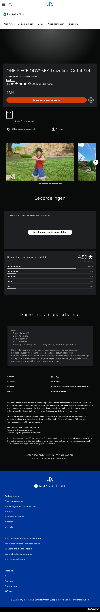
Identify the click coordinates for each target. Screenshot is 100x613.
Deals (40, 23)
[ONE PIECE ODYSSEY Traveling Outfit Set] (40, 162)
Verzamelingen (25, 23)
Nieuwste (8, 23)
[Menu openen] (3, 4)
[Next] (95, 162)
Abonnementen (56, 23)
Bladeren (73, 23)
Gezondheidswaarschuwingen (20, 430)
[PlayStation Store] (14, 14)
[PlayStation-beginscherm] (50, 4)
